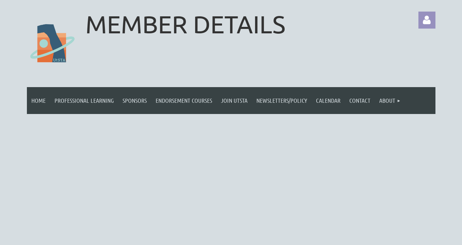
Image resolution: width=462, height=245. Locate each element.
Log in (426, 20)
